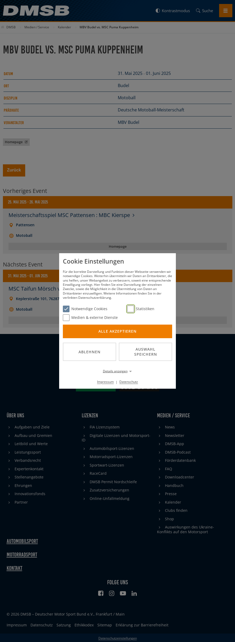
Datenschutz (128, 381)
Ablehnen (90, 351)
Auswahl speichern (145, 352)
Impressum (105, 381)
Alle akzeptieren (117, 331)
